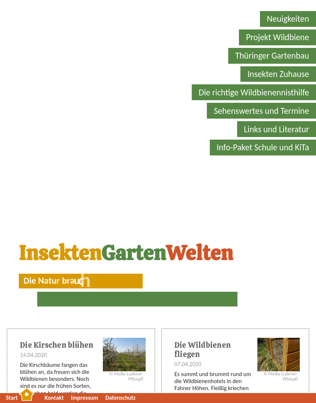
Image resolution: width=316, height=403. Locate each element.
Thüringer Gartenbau (272, 55)
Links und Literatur (276, 129)
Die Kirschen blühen (56, 345)
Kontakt (54, 397)
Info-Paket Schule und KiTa (262, 147)
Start (12, 397)
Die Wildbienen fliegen (202, 349)
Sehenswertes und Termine (261, 111)
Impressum (84, 397)
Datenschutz (120, 397)
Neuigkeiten (288, 19)
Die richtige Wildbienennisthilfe (254, 92)
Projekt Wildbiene (277, 37)
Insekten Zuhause (278, 74)
